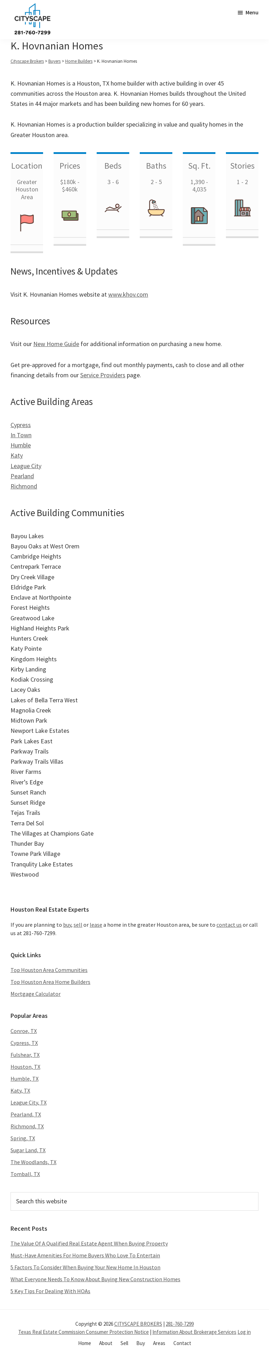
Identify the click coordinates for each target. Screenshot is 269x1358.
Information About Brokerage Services (194, 1332)
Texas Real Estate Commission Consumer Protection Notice (83, 1332)
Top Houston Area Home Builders (50, 981)
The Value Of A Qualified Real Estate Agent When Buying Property (89, 1243)
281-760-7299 (180, 1323)
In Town (21, 435)
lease (96, 924)
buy (67, 924)
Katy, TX (20, 1090)
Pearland (22, 476)
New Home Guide (56, 344)
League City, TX (29, 1102)
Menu (252, 12)
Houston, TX (25, 1066)
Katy (17, 455)
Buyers (54, 61)
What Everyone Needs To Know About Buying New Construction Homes (95, 1279)
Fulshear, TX (25, 1054)
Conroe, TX (24, 1030)
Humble (21, 445)
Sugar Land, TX (28, 1150)
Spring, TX (23, 1138)
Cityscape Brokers (27, 61)
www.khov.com (128, 294)
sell (78, 924)
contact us (229, 924)
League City (26, 466)
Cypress (21, 425)
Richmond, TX (27, 1126)
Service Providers (102, 375)
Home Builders (78, 61)
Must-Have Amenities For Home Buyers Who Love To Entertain (85, 1255)
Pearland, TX (26, 1114)
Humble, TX (25, 1078)
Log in (244, 1332)
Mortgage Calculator (36, 993)
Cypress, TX (24, 1042)
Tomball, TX (25, 1173)
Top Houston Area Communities (49, 969)
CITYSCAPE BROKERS (138, 1323)
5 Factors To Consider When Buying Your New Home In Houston (85, 1267)
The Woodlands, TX (33, 1162)
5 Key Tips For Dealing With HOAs (50, 1291)
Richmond (24, 486)
